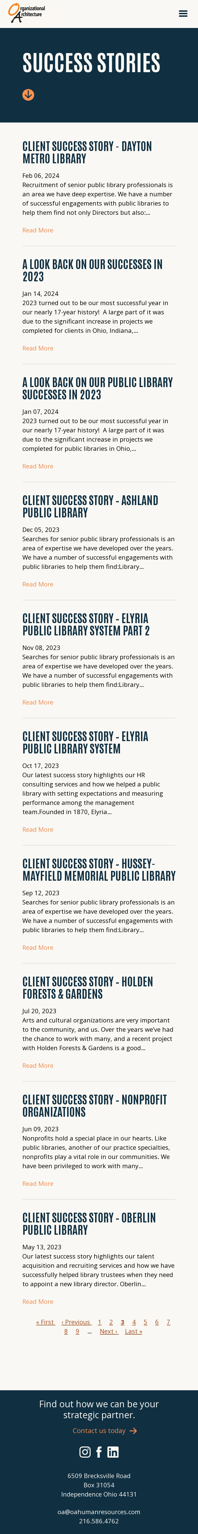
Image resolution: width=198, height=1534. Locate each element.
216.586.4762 (99, 1521)
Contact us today (99, 1430)
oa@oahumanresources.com (99, 1511)
